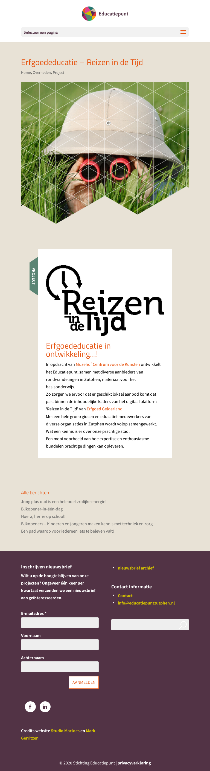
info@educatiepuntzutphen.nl (146, 603)
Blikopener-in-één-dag (42, 509)
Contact (125, 595)
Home (26, 72)
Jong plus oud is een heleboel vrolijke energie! (64, 501)
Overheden (42, 72)
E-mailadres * (33, 613)
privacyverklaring (134, 763)
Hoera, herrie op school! (43, 516)
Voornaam (31, 635)
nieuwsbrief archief (136, 568)
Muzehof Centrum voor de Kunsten (108, 364)
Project (58, 72)
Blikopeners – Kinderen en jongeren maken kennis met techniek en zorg (87, 524)
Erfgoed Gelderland (104, 409)
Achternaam (32, 658)
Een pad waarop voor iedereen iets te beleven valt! (67, 531)
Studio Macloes (65, 731)
